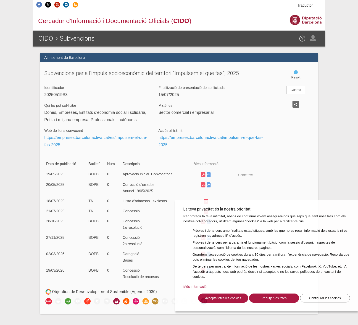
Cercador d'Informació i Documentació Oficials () (114, 20)
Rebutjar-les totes (274, 298)
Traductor (305, 5)
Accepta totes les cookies (223, 298)
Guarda (295, 90)
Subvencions (77, 38)
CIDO (45, 38)
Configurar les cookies (325, 298)
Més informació (195, 287)
